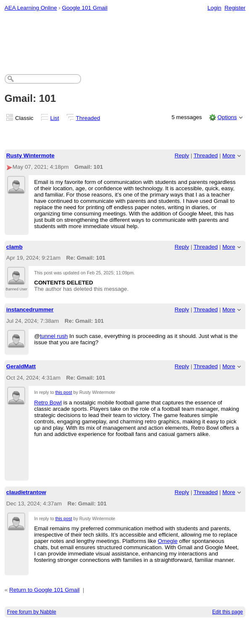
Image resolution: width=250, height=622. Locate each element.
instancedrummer (30, 309)
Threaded (88, 118)
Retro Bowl (48, 402)
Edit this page (227, 612)
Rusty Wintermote (30, 155)
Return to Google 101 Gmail (44, 590)
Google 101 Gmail (84, 8)
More (228, 155)
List (54, 118)
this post (63, 392)
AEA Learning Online (31, 8)
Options (227, 117)
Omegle (167, 541)
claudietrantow (26, 492)
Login (214, 8)
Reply (182, 155)
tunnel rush (54, 336)
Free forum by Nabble (31, 612)
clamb (14, 247)
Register (234, 8)
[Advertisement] (125, 40)
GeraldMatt (21, 366)
